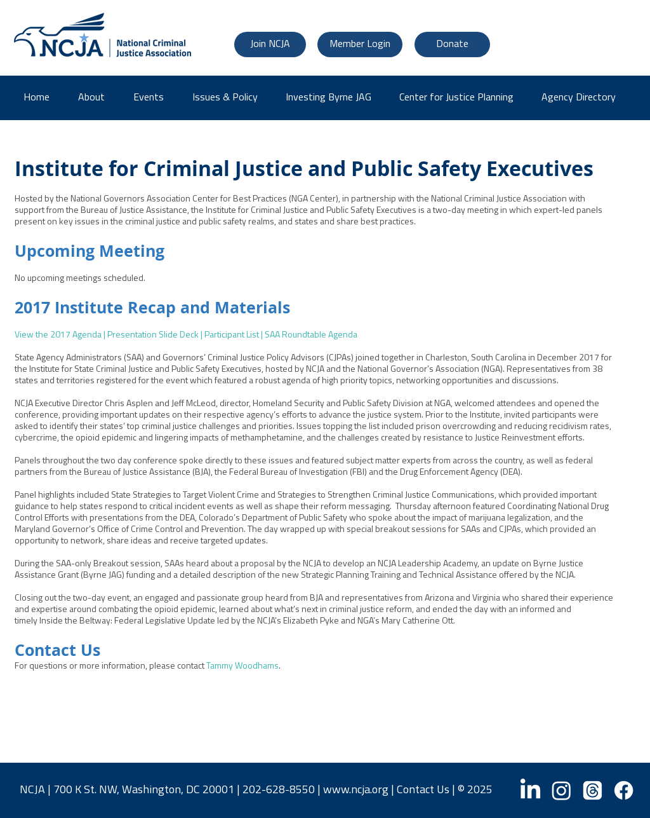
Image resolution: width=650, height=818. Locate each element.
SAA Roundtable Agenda (311, 335)
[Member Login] (359, 44)
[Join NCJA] (270, 44)
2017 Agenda (76, 335)
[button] (583, 98)
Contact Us (423, 790)
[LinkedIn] (530, 790)
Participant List (231, 335)
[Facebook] (623, 790)
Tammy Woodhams (242, 666)
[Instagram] (561, 790)
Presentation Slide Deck (153, 335)
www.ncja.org (355, 790)
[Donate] (452, 44)
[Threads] (592, 790)
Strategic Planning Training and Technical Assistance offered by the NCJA (437, 575)
